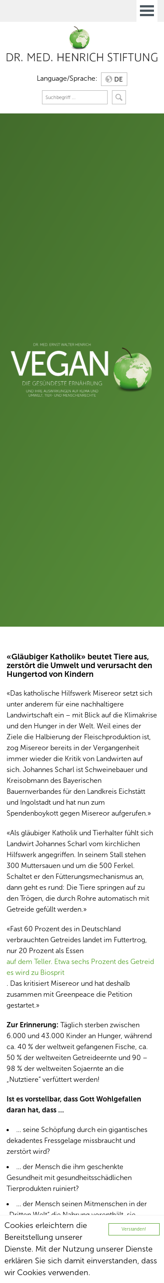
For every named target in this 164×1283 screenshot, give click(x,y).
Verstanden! (134, 1229)
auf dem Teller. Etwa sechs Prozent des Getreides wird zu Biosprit (80, 967)
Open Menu (146, 11)
